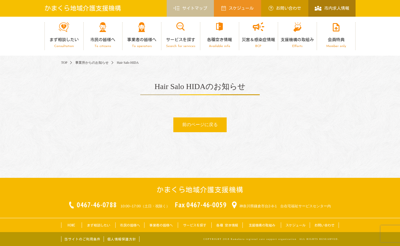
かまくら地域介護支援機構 (82, 8)
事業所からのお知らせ (92, 63)
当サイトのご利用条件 (82, 239)
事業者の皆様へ (141, 43)
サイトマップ (190, 8)
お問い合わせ (285, 8)
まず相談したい (63, 43)
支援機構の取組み (297, 43)
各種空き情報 (219, 43)
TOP (64, 63)
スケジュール (237, 8)
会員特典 (336, 43)
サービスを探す (180, 43)
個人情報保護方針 (121, 239)
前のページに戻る (200, 124)
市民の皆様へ (102, 43)
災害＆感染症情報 (258, 43)
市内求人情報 (332, 8)
